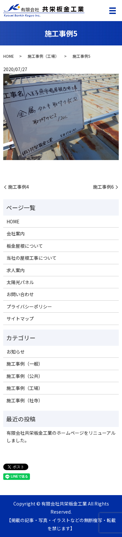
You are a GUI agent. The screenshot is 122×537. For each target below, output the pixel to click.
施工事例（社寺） (25, 400)
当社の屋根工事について (32, 258)
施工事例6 (103, 187)
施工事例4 (18, 187)
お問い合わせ (20, 294)
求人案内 (16, 270)
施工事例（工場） (43, 56)
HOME (8, 56)
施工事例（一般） (25, 363)
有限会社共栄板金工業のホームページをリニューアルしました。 (61, 436)
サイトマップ (20, 318)
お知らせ (16, 351)
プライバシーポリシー (29, 306)
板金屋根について (25, 246)
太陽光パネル (20, 282)
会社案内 (16, 233)
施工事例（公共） (25, 376)
